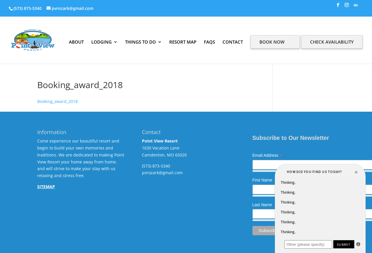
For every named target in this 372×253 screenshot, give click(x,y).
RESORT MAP (182, 42)
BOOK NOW (271, 42)
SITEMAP (46, 186)
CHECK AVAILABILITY (332, 42)
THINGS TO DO (140, 42)
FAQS (209, 42)
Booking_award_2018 (57, 101)
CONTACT (233, 42)
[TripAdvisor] (355, 6)
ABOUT (76, 42)
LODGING (101, 42)
